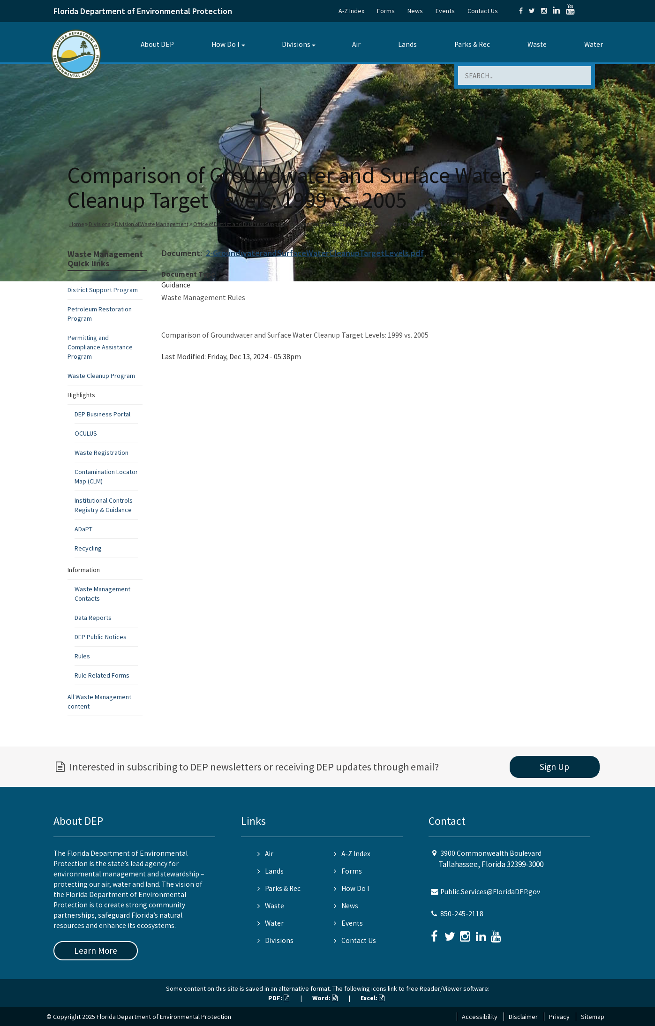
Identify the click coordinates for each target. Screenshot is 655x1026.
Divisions (296, 44)
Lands (407, 44)
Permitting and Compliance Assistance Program (100, 347)
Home (76, 223)
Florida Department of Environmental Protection (142, 11)
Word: (325, 998)
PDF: (278, 998)
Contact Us (482, 11)
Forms (386, 11)
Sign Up (554, 766)
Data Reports (93, 617)
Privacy (559, 1016)
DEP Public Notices (101, 637)
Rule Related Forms (102, 675)
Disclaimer (523, 1016)
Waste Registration (101, 452)
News (415, 11)
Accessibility (479, 1016)
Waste (537, 44)
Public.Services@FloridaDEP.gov (490, 891)
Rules (82, 656)
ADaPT (83, 529)
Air (356, 44)
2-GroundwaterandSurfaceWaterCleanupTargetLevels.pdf (315, 253)
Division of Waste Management (151, 223)
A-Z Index (351, 11)
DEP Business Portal (102, 414)
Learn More (95, 950)
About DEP (157, 44)
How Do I (225, 44)
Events (445, 11)
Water (593, 44)
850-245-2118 (461, 913)
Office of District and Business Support (238, 223)
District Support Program (103, 290)
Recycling (88, 548)
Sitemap (592, 1016)
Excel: (372, 998)
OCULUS (86, 433)
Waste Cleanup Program (101, 375)
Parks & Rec (472, 44)
